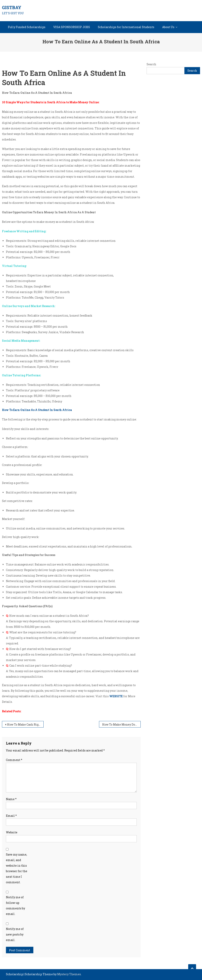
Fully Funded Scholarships (26, 27)
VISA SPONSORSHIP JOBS (71, 27)
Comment (14, 760)
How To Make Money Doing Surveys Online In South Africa (121, 724)
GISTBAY (11, 7)
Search (151, 64)
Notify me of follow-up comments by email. (15, 905)
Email (11, 816)
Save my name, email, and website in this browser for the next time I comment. (16, 868)
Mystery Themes (69, 974)
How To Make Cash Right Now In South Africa (25, 724)
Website (11, 832)
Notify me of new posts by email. (15, 934)
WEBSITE (116, 696)
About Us (168, 27)
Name (11, 799)
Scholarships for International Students (126, 27)
